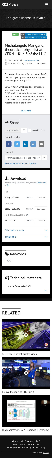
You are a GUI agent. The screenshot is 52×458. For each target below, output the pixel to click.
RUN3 (9, 261)
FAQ (38, 441)
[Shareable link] (13, 130)
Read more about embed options (20, 163)
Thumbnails (26, 236)
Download (41, 197)
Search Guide (19, 444)
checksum (30, 197)
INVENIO (46, 453)
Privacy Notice (13, 447)
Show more (26, 110)
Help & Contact (27, 441)
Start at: (33, 130)
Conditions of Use (31, 60)
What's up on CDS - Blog (33, 447)
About (15, 441)
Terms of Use (33, 444)
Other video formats (26, 230)
